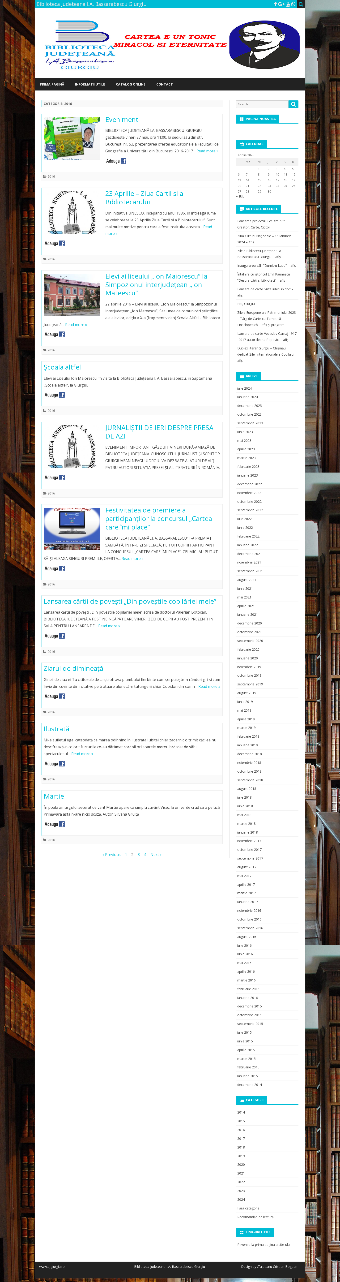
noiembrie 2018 (249, 762)
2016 (51, 176)
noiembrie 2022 (249, 492)
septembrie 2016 (250, 928)
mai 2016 (244, 962)
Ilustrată (56, 728)
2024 (241, 1199)
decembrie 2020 (249, 623)
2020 (241, 1164)
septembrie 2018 (250, 780)
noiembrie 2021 (249, 562)
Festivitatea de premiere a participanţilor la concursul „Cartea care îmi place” (158, 518)
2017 (241, 1138)
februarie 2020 (248, 649)
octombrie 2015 (249, 1015)
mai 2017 (244, 875)
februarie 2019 (248, 736)
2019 (241, 1156)
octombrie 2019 (249, 675)
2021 (241, 1173)
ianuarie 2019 (247, 745)
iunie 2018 (245, 806)
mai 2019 (244, 710)
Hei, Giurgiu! (246, 303)
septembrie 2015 (250, 1023)
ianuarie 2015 (247, 1076)
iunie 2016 (245, 954)
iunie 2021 (245, 588)
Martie (54, 796)
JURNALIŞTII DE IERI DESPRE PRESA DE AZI (159, 431)
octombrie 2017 (249, 849)
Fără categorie (248, 1208)
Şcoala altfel (62, 366)
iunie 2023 (245, 432)
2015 (241, 1121)
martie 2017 (246, 893)
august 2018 (246, 788)
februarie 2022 (248, 536)
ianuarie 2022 (247, 545)
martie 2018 (246, 823)
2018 (241, 1147)
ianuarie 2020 (247, 658)
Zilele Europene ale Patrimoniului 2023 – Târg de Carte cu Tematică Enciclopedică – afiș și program (266, 318)
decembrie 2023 (249, 405)
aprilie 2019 (246, 719)
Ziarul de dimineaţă (73, 668)
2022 (241, 1182)
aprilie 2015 (246, 1050)
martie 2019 (246, 727)
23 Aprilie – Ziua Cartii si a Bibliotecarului (144, 197)
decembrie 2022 (249, 484)
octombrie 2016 (249, 919)
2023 (241, 1190)
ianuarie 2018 (247, 832)
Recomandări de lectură (255, 1217)
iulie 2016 (244, 945)
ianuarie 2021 (247, 614)
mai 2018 (244, 815)
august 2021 (246, 579)
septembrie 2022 (250, 510)
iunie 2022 (245, 527)
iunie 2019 (245, 701)
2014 (241, 1112)
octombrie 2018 (249, 771)
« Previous (111, 854)
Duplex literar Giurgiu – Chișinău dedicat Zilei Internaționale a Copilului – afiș (267, 354)
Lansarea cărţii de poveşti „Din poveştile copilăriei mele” (130, 601)
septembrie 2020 (250, 640)
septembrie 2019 (250, 684)
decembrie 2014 (249, 1084)
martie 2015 (246, 1058)
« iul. (240, 196)
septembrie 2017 (250, 858)
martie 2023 (246, 458)
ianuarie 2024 (247, 397)
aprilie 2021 (246, 606)
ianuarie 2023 (247, 475)
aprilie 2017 (246, 884)
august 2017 (246, 867)
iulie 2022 (244, 518)
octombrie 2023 (249, 414)
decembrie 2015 (249, 1006)
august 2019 (246, 693)
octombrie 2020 (249, 632)
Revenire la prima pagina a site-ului (263, 1244)
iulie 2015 (244, 1032)
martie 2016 (246, 980)
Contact (164, 84)
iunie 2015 (245, 1041)
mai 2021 (244, 597)
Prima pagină (52, 84)
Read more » (207, 151)
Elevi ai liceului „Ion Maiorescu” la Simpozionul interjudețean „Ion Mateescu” (156, 284)
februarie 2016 (248, 989)
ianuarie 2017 (247, 901)
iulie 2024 (244, 388)
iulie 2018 (244, 797)
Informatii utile (90, 84)
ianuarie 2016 (247, 997)
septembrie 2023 (250, 423)
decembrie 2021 (249, 553)
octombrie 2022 (249, 501)
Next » (156, 854)
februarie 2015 (248, 1067)
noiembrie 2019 (249, 667)
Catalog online (130, 84)
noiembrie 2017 (249, 841)
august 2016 (246, 936)
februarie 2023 (248, 466)
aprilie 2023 (246, 449)
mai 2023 (244, 440)
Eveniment (121, 119)
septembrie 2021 (250, 571)
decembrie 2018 (249, 754)
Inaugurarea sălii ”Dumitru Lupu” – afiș (266, 265)
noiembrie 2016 (249, 910)
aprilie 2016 (246, 971)
